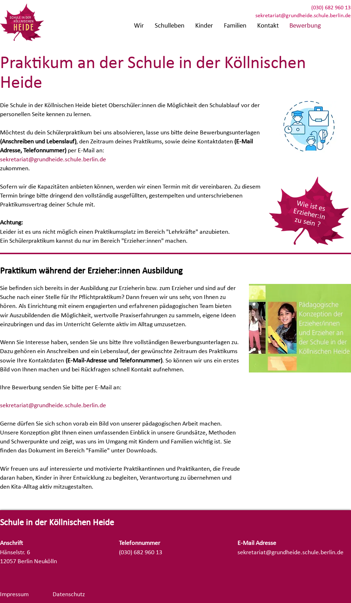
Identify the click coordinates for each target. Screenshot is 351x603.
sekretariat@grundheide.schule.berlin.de (303, 16)
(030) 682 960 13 (331, 8)
